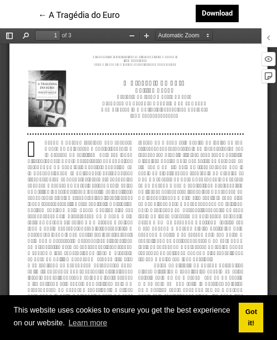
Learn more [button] (88, 323)
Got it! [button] (251, 317)
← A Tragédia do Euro (79, 14)
